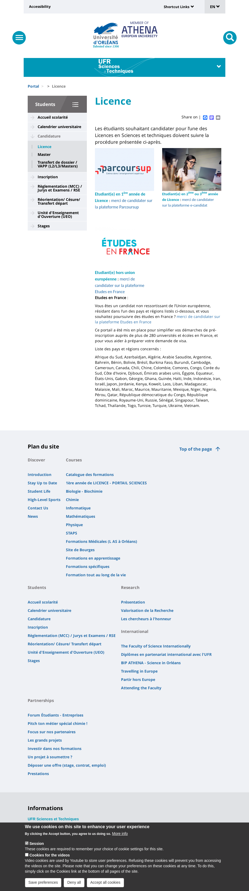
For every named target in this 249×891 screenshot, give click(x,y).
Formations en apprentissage (93, 558)
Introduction (39, 474)
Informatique (78, 507)
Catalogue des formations (90, 474)
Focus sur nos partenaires (52, 731)
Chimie (72, 499)
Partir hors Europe (138, 679)
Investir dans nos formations (54, 748)
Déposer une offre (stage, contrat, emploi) (67, 765)
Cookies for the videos (49, 857)
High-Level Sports (44, 499)
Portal (33, 86)
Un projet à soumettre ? (50, 756)
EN (215, 6)
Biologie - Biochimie (84, 491)
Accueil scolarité (53, 117)
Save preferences (43, 884)
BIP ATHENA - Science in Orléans (151, 662)
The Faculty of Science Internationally (156, 646)
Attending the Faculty (141, 687)
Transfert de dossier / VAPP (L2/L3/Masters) (58, 164)
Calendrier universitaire (59, 126)
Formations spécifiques (87, 566)
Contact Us (38, 507)
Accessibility (40, 6)
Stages (44, 225)
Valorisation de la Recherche (147, 610)
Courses (74, 459)
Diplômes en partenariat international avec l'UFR (166, 654)
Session (36, 846)
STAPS (71, 533)
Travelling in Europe (139, 671)
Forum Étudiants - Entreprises (55, 715)
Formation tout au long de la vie (96, 574)
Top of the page (195, 449)
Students (45, 104)
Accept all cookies (105, 884)
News (33, 516)
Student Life (39, 491)
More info (120, 836)
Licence (44, 147)
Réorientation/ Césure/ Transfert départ (59, 201)
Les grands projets (45, 740)
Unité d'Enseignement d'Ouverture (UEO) (58, 214)
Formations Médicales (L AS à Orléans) (101, 541)
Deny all (74, 884)
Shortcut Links (176, 6)
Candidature (49, 136)
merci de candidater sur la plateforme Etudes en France (119, 285)
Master (44, 154)
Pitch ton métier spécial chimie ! (57, 723)
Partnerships (41, 700)
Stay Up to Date (42, 482)
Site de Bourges (80, 549)
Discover (36, 459)
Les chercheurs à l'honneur (146, 618)
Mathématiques (80, 516)
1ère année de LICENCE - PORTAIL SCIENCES (106, 482)
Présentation (133, 602)
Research (130, 587)
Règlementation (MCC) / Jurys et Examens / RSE (60, 188)
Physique (74, 524)
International (134, 631)
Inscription (48, 176)
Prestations (38, 773)
